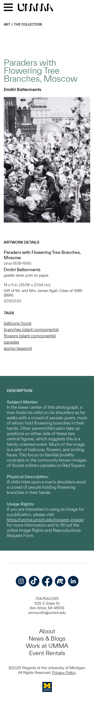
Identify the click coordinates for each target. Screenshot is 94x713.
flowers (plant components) (30, 335)
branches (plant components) (31, 329)
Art (7, 24)
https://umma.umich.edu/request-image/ (45, 519)
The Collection (28, 24)
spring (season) (18, 348)
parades (11, 342)
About (47, 631)
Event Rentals (47, 653)
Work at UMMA (47, 645)
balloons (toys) (17, 323)
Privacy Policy (63, 672)
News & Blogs (47, 638)
